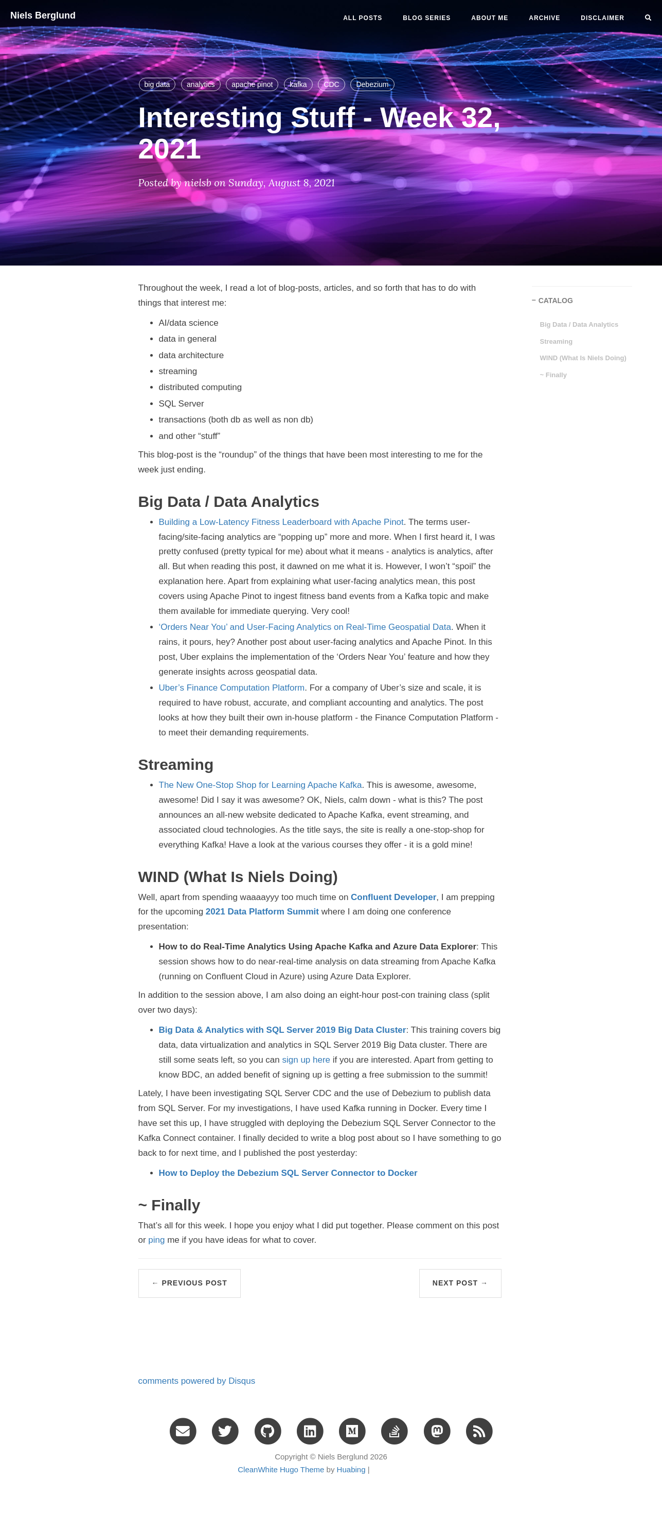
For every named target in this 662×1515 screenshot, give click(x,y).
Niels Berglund (43, 15)
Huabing (351, 1469)
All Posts (362, 18)
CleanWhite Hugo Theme (281, 1469)
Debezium (372, 84)
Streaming (556, 341)
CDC (331, 84)
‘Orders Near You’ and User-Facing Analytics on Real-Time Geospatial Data (305, 627)
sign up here (306, 1060)
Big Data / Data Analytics (579, 324)
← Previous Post (189, 1283)
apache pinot (252, 84)
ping (156, 1240)
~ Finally (553, 375)
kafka (298, 84)
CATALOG (556, 300)
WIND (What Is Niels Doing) (583, 358)
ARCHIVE (544, 18)
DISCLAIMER (602, 18)
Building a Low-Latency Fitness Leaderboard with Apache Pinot (281, 522)
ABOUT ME (489, 18)
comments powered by (197, 1381)
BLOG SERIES (427, 18)
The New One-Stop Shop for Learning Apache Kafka (260, 785)
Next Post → (460, 1283)
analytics (200, 84)
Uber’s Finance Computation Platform (232, 688)
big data (157, 84)
